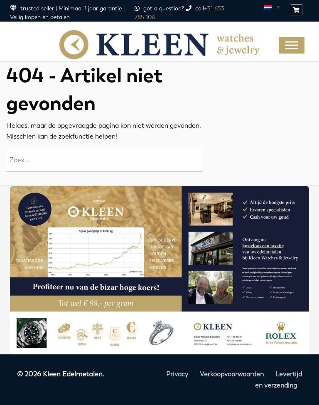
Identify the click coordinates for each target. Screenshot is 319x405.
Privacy (177, 374)
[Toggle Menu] (291, 45)
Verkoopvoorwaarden (232, 374)
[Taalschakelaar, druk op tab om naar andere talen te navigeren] (271, 7)
